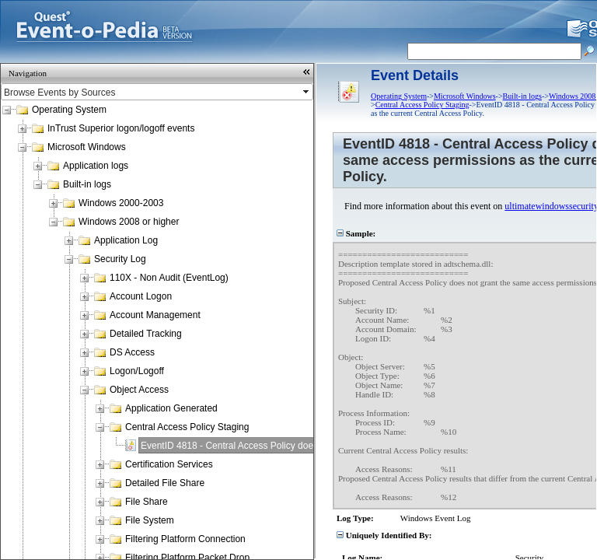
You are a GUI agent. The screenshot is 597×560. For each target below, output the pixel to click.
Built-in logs (87, 184)
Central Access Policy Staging (187, 427)
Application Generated (171, 408)
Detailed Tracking (146, 333)
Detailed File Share (164, 483)
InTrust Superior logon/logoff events (120, 128)
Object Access (139, 389)
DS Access (132, 352)
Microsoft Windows (86, 147)
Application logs (95, 165)
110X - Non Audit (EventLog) (169, 277)
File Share (146, 501)
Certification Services (169, 464)
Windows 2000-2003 (121, 203)
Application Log (126, 240)
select (307, 91)
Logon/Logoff (137, 371)
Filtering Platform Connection (185, 539)
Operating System (69, 109)
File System (149, 520)
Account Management (155, 315)
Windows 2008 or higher (129, 221)
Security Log (120, 259)
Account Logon (141, 296)
